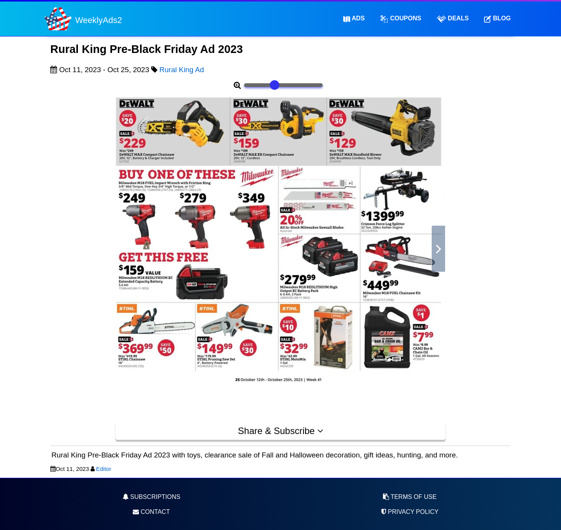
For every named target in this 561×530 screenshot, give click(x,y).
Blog (497, 18)
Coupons (400, 19)
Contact (151, 512)
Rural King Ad (181, 70)
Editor (103, 469)
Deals (453, 19)
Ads (354, 18)
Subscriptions (151, 497)
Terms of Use (410, 497)
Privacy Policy (409, 512)
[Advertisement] (81, 259)
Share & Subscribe (280, 431)
